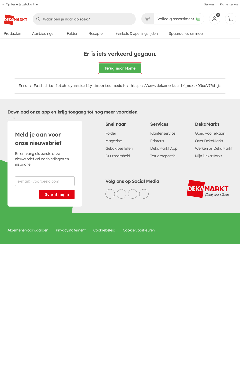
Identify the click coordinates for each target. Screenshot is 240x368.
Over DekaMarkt (209, 140)
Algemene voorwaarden (28, 230)
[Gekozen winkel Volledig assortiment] (147, 18)
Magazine (113, 140)
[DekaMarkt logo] (15, 18)
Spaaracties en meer (186, 33)
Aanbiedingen (43, 33)
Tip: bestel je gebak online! (22, 4)
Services (209, 4)
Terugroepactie (162, 155)
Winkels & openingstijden (137, 33)
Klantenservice (229, 4)
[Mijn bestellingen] (230, 18)
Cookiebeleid (104, 230)
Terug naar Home (120, 68)
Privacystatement (71, 230)
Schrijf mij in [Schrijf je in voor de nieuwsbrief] (57, 194)
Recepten (97, 33)
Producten (12, 33)
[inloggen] (214, 18)
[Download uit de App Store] (13, 118)
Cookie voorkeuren (139, 230)
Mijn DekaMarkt (208, 155)
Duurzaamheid (117, 155)
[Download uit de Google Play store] (9, 118)
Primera (157, 140)
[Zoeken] (83, 19)
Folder (72, 33)
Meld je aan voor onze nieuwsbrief (38, 138)
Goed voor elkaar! (210, 133)
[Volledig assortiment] (179, 18)
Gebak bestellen (119, 148)
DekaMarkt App (163, 148)
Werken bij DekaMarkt (213, 148)
